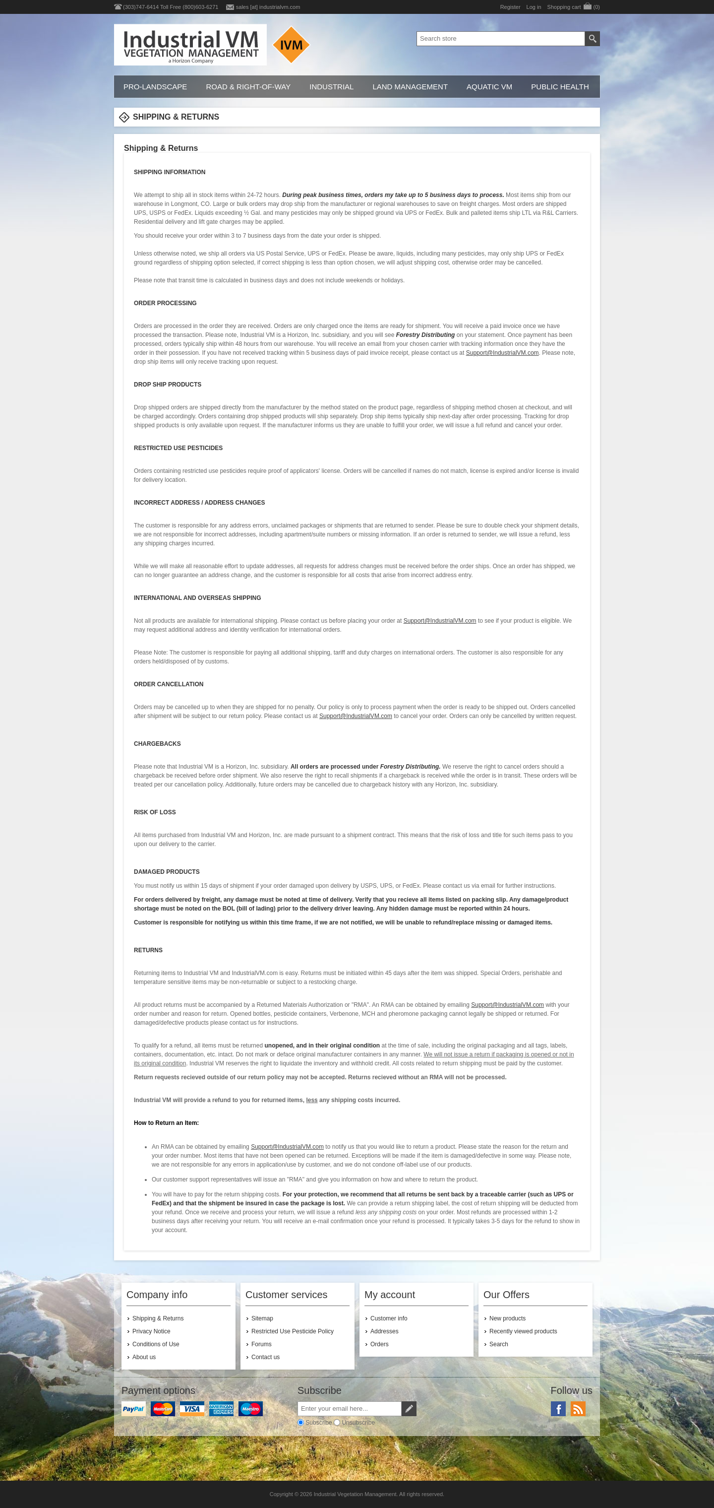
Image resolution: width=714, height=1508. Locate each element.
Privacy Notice (151, 1331)
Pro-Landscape (155, 86)
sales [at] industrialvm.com (268, 7)
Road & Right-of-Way (248, 86)
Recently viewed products (523, 1331)
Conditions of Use (155, 1344)
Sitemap (262, 1318)
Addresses (384, 1331)
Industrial (331, 86)
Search (498, 1344)
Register (510, 7)
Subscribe (318, 1422)
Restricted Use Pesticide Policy (292, 1331)
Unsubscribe (358, 1422)
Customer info (389, 1318)
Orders (379, 1344)
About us (144, 1357)
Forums (261, 1344)
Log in (534, 7)
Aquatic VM (489, 86)
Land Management (410, 86)
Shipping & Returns (157, 1318)
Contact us (265, 1357)
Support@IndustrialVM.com (502, 352)
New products (507, 1318)
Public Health (560, 86)
